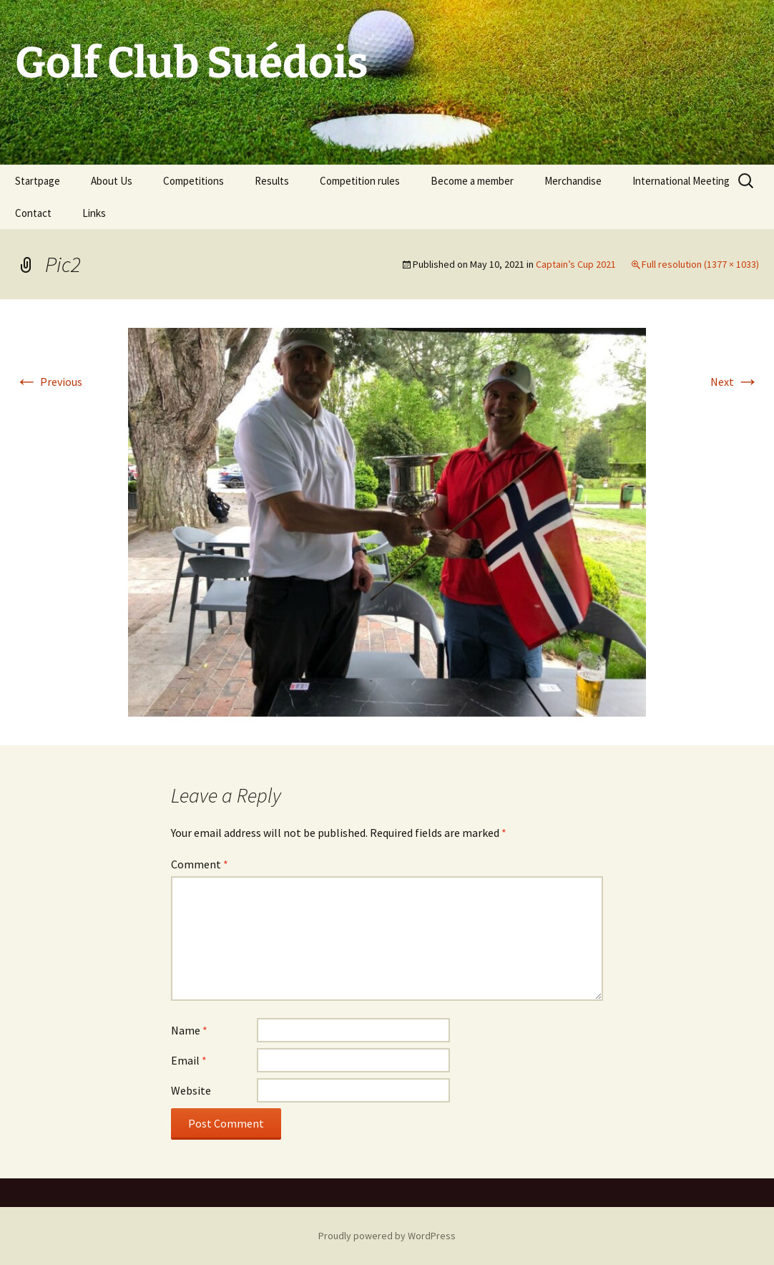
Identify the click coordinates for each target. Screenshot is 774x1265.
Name (189, 1030)
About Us (111, 181)
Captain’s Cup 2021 (576, 264)
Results (272, 181)
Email (189, 1060)
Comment (199, 864)
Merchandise (573, 181)
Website (191, 1090)
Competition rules (360, 181)
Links (94, 213)
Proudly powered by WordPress (387, 1235)
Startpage (37, 181)
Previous (48, 381)
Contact (33, 213)
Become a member (472, 181)
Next (734, 381)
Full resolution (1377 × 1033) (700, 264)
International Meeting (681, 181)
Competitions (193, 181)
